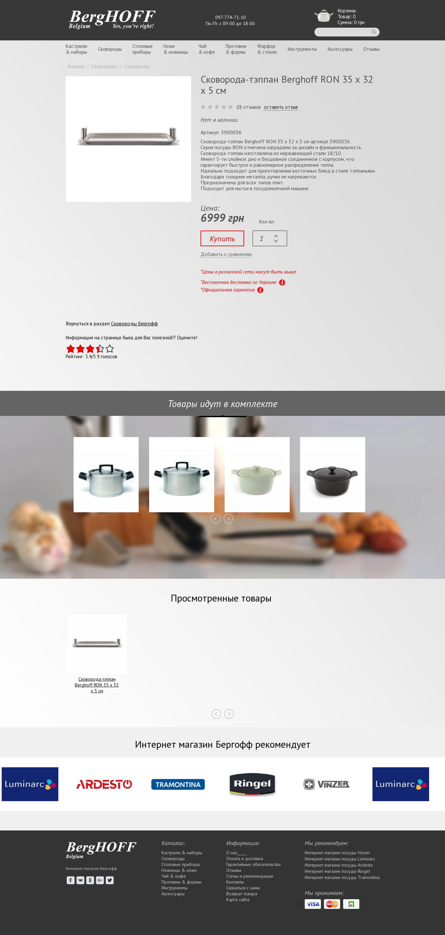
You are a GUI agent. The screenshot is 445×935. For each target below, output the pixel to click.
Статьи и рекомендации (249, 876)
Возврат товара (241, 894)
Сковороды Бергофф (134, 323)
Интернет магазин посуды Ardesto (339, 865)
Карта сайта (237, 899)
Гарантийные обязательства (253, 864)
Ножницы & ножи (179, 870)
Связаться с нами (243, 888)
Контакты (235, 882)
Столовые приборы (180, 864)
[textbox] (270, 238)
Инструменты (302, 49)
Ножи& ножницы (175, 49)
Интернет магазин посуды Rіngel (337, 871)
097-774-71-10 (230, 17)
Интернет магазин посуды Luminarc (340, 859)
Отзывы (371, 49)
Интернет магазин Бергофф (91, 868)
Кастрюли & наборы (181, 853)
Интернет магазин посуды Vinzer (337, 853)
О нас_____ (236, 853)
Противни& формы (236, 49)
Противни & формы (181, 882)
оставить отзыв (281, 107)
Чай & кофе (173, 876)
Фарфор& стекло (267, 49)
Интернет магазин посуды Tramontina (342, 877)
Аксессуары (340, 49)
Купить (222, 239)
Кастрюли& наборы (76, 49)
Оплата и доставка (244, 858)
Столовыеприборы (142, 49)
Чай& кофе (207, 49)
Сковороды (110, 49)
